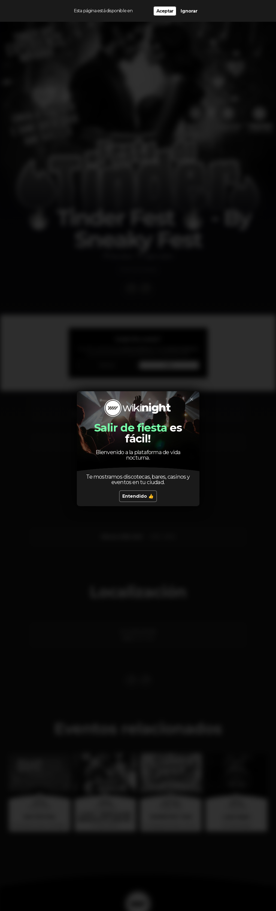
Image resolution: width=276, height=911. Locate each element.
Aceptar (164, 11)
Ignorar (189, 11)
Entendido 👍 (138, 496)
